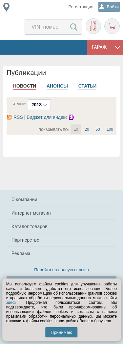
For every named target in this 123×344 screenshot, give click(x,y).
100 (110, 129)
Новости (24, 86)
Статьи (87, 86)
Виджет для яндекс (51, 117)
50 (98, 129)
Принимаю (61, 332)
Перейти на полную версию (61, 269)
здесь (11, 302)
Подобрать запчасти (93, 26)
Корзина (112, 26)
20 (87, 129)
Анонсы (57, 86)
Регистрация (81, 6)
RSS (15, 117)
